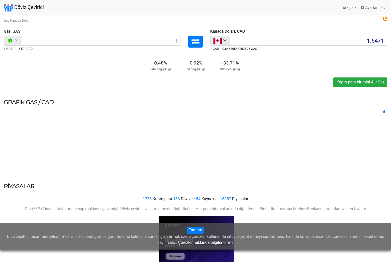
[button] (195, 42)
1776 (147, 198)
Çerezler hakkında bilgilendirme (205, 242)
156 (176, 198)
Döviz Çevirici (24, 7)
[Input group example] (101, 41)
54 (198, 198)
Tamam (195, 230)
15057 (225, 198)
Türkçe (347, 7)
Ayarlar (369, 7)
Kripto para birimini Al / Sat (360, 82)
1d (383, 112)
